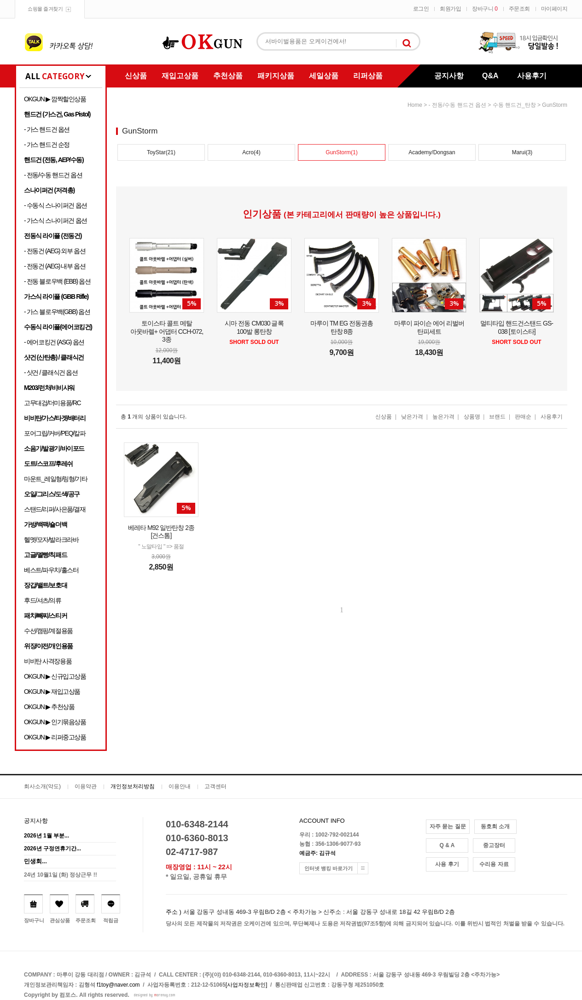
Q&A (490, 76)
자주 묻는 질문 (448, 826)
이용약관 (86, 786)
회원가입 (450, 9)
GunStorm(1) (341, 152)
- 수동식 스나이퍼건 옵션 (55, 205)
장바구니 (484, 9)
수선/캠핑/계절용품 (48, 630)
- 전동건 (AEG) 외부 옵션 (54, 251)
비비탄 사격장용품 (47, 661)
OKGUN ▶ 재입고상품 (52, 691)
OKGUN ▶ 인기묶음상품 (55, 722)
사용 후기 (447, 864)
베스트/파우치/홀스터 (51, 570)
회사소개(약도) (42, 786)
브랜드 (497, 416)
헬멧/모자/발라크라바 (51, 539)
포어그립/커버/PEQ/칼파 (55, 433)
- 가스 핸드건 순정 (47, 144)
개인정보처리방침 (133, 786)
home (414, 105)
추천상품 (228, 76)
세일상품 (323, 76)
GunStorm (554, 105)
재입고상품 (180, 76)
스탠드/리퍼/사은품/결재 (54, 509)
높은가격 (443, 416)
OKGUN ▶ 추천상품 (49, 706)
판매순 (523, 416)
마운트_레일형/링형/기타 (55, 479)
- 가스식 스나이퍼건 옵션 (55, 220)
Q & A (447, 845)
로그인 (421, 9)
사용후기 (532, 76)
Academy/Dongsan (431, 152)
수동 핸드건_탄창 (514, 105)
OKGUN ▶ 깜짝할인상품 (55, 99)
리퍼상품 (368, 76)
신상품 (136, 76)
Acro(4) (251, 152)
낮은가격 (412, 416)
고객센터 (215, 786)
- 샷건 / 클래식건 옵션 (51, 372)
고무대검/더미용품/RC (52, 403)
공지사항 (449, 76)
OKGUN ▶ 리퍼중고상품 (55, 737)
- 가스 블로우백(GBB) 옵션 (57, 311)
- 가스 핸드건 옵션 (47, 129)
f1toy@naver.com (118, 985)
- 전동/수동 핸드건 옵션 (53, 175)
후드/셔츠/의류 (42, 600)
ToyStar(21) (161, 152)
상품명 (472, 416)
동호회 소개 (495, 826)
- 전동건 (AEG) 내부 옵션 (54, 266)
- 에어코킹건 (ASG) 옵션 (54, 342)
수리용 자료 (493, 864)
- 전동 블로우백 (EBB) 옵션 (57, 281)
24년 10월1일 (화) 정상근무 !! (60, 875)
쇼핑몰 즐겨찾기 (45, 9)
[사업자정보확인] (247, 985)
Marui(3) (522, 152)
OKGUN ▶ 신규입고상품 (55, 676)
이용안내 (180, 786)
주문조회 (519, 9)
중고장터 (494, 845)
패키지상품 (275, 76)
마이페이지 (554, 9)
